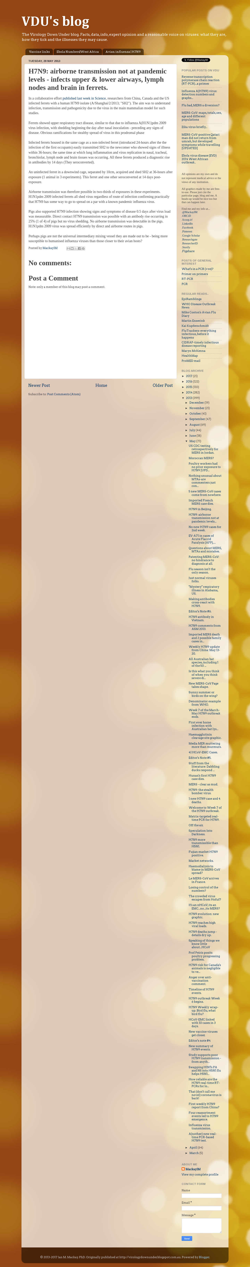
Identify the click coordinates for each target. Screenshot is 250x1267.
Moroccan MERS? (201, 458)
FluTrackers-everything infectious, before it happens (199, 334)
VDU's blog (55, 22)
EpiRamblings (192, 299)
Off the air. (196, 825)
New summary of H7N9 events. (201, 1047)
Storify (186, 247)
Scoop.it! (187, 219)
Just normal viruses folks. (202, 579)
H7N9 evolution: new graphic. (204, 915)
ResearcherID (190, 243)
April (193, 1147)
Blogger (204, 1257)
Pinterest (187, 231)
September (197, 419)
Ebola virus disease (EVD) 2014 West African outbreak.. (199, 159)
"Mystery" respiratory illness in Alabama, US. (204, 590)
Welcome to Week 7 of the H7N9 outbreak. (205, 809)
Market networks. (201, 861)
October (195, 413)
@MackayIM (189, 212)
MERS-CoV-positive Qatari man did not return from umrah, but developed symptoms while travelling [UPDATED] (201, 141)
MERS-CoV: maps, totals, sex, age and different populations (202, 116)
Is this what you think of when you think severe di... (204, 674)
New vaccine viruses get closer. (203, 1033)
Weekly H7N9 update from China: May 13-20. (204, 650)
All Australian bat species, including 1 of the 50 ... (203, 662)
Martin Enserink (193, 321)
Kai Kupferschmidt (195, 326)
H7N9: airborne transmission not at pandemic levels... (204, 518)
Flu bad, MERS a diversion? (201, 105)
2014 (189, 392)
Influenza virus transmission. (200, 1126)
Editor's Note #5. (200, 758)
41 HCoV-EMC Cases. (203, 752)
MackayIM (193, 1169)
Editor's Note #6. (200, 611)
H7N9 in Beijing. (200, 509)
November (197, 408)
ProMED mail (191, 361)
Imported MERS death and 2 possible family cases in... (205, 638)
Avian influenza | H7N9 (123, 52)
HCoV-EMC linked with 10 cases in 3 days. (202, 1023)
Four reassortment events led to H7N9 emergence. (203, 1116)
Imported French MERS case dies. (201, 502)
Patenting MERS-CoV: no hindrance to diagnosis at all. (204, 560)
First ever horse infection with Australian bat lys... (203, 726)
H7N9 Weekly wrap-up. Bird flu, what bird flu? (203, 1010)
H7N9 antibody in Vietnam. (201, 618)
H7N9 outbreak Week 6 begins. (204, 1000)
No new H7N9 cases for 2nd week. (205, 528)
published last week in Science (84, 98)
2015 (189, 387)
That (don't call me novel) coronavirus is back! (205, 1095)
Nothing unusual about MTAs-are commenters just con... (205, 481)
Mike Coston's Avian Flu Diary (199, 314)
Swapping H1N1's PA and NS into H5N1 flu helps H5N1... (205, 1070)
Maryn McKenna (193, 351)
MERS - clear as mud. (203, 784)
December (196, 402)
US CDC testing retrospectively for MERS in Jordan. (203, 449)
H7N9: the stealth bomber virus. (201, 791)
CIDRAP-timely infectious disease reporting (200, 344)
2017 (189, 376)
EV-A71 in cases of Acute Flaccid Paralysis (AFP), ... (202, 539)
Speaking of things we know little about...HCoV (204, 944)
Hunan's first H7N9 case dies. (202, 777)
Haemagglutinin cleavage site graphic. (205, 736)
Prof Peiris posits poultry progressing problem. (204, 956)
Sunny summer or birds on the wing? (203, 694)
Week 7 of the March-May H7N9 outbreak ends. (204, 713)
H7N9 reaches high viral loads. (202, 924)
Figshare (188, 251)
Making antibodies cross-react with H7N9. (202, 602)
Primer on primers (195, 274)
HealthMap (190, 356)
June (192, 435)
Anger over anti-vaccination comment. (200, 981)
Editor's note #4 (200, 1040)
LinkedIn (187, 223)
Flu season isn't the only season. (202, 570)
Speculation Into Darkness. (200, 832)
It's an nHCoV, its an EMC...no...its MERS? (204, 906)
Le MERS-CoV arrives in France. (204, 880)
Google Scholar (191, 235)
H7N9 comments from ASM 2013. (205, 627)
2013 (189, 398)
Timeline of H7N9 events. (201, 991)
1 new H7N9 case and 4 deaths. (204, 800)
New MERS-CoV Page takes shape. (203, 685)
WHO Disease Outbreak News (199, 305)
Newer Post (39, 385)
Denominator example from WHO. (205, 703)
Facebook (187, 227)
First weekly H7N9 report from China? (204, 1105)
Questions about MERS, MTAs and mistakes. (205, 549)
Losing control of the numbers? (203, 889)
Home (101, 385)
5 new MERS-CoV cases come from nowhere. (205, 493)
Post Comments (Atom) (63, 394)
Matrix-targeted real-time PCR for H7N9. (204, 818)
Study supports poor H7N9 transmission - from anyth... (205, 1058)
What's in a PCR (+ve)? (197, 269)
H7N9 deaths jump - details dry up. (203, 933)
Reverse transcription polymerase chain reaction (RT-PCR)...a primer (201, 80)
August (194, 425)
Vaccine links (39, 52)
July (192, 430)
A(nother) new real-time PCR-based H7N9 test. (203, 1137)
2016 (189, 381)
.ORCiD (186, 215)
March (194, 1153)
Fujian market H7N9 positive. (203, 853)
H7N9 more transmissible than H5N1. (203, 843)
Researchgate (189, 239)
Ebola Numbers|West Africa (78, 52)
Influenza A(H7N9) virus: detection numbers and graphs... (199, 94)
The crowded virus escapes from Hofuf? (205, 897)
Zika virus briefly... (194, 127)
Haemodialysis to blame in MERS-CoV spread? (204, 870)
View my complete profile (200, 1174)
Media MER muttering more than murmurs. (205, 745)
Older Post (163, 385)
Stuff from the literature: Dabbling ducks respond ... (204, 767)
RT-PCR (187, 279)
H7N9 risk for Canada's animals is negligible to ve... (205, 968)
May (192, 441)
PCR (185, 284)
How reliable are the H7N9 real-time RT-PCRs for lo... (204, 1083)
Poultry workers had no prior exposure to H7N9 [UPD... (205, 467)
